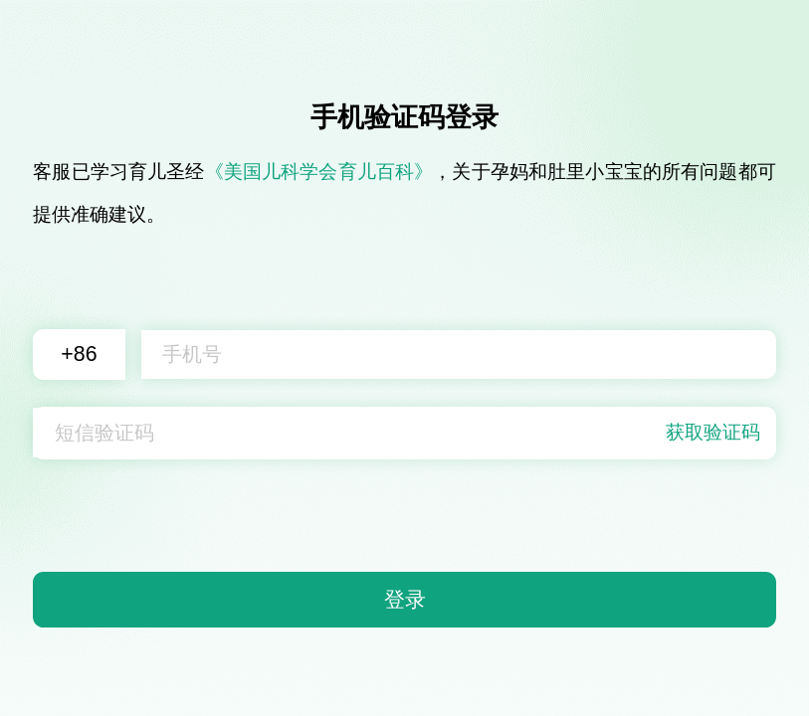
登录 (405, 600)
